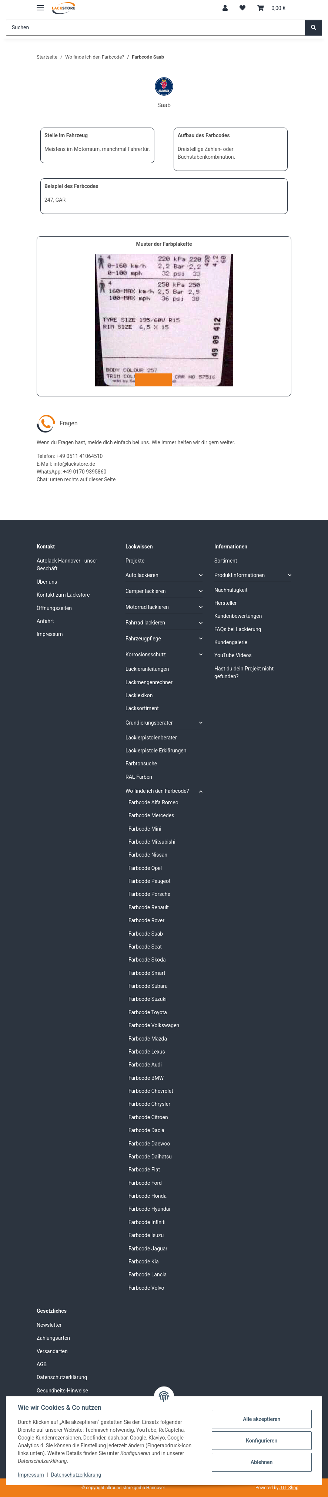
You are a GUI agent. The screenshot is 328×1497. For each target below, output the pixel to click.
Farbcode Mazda (147, 1039)
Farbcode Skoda (147, 960)
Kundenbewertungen (238, 616)
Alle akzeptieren (261, 1419)
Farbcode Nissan (147, 855)
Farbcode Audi (145, 1065)
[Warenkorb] (271, 8)
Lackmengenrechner (149, 682)
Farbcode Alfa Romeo (153, 802)
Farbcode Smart (146, 973)
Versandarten (52, 1351)
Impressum (31, 1475)
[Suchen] (155, 28)
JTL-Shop (289, 1487)
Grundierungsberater (149, 723)
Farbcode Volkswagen (153, 1025)
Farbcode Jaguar (147, 1249)
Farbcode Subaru (148, 986)
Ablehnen (261, 1462)
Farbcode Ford (145, 1183)
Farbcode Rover (146, 920)
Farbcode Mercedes (151, 815)
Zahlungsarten (53, 1338)
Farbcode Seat (145, 947)
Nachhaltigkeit (231, 590)
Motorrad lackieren (147, 607)
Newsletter (49, 1325)
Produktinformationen (239, 575)
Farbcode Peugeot (149, 881)
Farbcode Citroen (148, 1117)
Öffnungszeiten (54, 608)
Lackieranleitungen (147, 669)
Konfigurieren (261, 1441)
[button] (225, 8)
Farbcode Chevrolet (150, 1091)
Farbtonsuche (141, 763)
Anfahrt (45, 621)
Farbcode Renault (148, 907)
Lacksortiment (142, 708)
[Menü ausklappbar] (40, 4)
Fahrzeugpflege (143, 639)
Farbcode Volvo (146, 1288)
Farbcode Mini (144, 829)
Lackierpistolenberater (151, 738)
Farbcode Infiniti (146, 1222)
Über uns (47, 582)
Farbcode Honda (147, 1196)
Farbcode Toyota (147, 1012)
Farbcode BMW (146, 1078)
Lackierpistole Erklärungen (155, 751)
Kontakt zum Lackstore (63, 595)
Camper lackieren (145, 591)
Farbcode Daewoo (149, 1144)
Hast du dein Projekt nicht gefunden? (244, 672)
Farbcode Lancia (147, 1274)
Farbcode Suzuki (147, 999)
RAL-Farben (138, 777)
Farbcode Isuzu (146, 1235)
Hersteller (225, 603)
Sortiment (225, 561)
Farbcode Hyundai (149, 1209)
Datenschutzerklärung (76, 1475)
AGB (42, 1364)
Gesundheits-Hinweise (62, 1391)
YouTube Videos (233, 655)
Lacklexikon (139, 695)
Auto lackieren (141, 575)
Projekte (134, 561)
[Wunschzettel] (242, 8)
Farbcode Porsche (149, 894)
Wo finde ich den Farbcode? (157, 791)
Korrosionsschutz (145, 654)
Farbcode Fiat (144, 1170)
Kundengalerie (230, 642)
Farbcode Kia (143, 1261)
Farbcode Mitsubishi (151, 842)
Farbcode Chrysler (149, 1104)
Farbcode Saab (145, 934)
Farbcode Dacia (146, 1130)
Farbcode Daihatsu (150, 1157)
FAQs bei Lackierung (237, 629)
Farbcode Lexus (146, 1052)
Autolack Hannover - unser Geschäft (67, 564)
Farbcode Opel (145, 868)
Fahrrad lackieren (145, 623)
